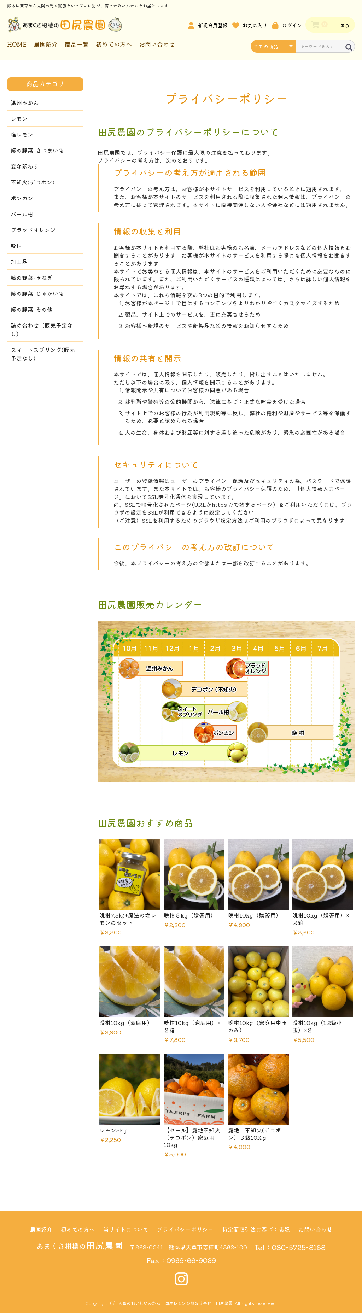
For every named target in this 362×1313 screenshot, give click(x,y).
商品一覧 (77, 44)
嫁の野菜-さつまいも (37, 150)
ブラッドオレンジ (33, 229)
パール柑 (22, 214)
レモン (19, 118)
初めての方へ (114, 44)
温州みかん (25, 102)
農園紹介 (46, 44)
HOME (17, 44)
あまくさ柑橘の (79, 1246)
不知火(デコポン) (32, 182)
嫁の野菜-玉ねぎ (32, 277)
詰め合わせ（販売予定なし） (42, 329)
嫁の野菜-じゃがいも (37, 293)
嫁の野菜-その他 (32, 309)
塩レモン (22, 134)
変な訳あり (25, 166)
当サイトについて (125, 1229)
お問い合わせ (157, 44)
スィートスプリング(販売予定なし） (43, 353)
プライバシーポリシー (185, 1229)
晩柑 (16, 245)
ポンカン (22, 198)
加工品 (19, 261)
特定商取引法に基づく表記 (256, 1229)
